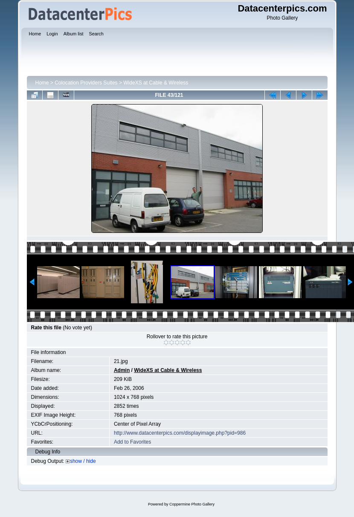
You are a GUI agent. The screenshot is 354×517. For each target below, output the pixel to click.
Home (42, 83)
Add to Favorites (132, 442)
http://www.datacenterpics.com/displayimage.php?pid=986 (180, 433)
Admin (122, 370)
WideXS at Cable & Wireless (155, 83)
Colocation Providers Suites (86, 83)
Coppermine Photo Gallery (192, 504)
